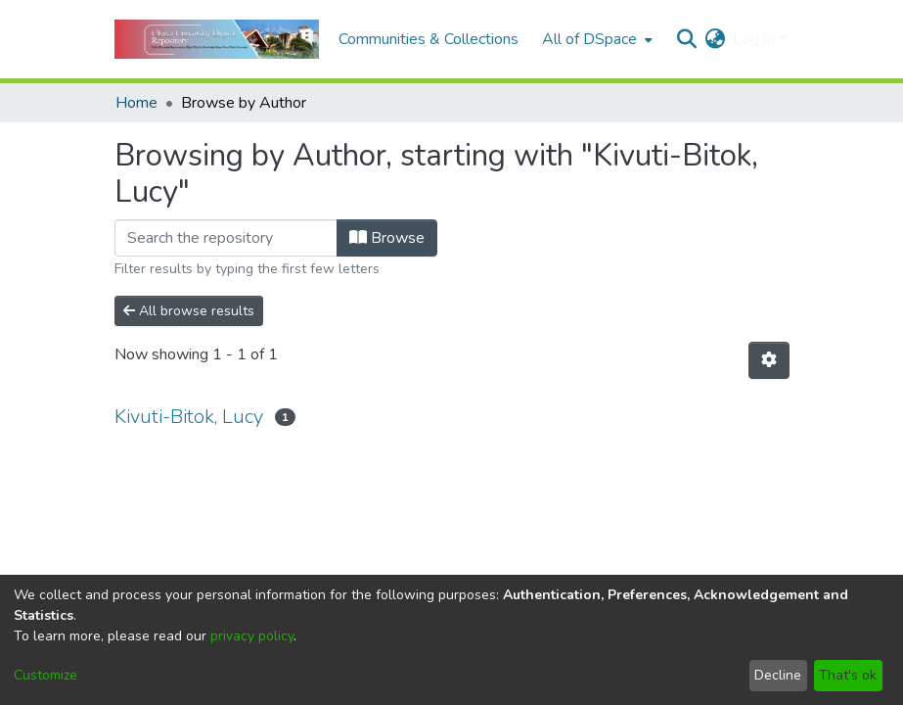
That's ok (848, 675)
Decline (777, 675)
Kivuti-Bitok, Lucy (188, 416)
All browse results (188, 311)
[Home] (216, 39)
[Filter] (226, 238)
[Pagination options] (769, 360)
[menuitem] (595, 39)
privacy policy (251, 636)
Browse (387, 238)
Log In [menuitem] (754, 39)
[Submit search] (686, 39)
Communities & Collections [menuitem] (429, 39)
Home (136, 103)
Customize (45, 675)
